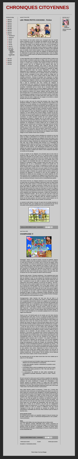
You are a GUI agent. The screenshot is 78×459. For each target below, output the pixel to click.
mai (10, 42)
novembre (11, 35)
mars (10, 46)
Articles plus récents (25, 441)
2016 (9, 60)
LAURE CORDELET (66, 27)
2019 (9, 32)
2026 (9, 19)
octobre (10, 37)
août (10, 39)
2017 (9, 58)
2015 (9, 62)
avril (10, 44)
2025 (9, 21)
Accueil (39, 441)
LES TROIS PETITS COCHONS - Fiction (36, 20)
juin (10, 41)
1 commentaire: (40, 437)
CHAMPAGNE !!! (26, 234)
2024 (9, 23)
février (10, 48)
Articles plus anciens (53, 441)
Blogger (44, 452)
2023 (9, 25)
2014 (9, 64)
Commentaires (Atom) (31, 443)
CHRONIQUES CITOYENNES (37, 7)
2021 (9, 28)
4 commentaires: (40, 227)
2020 (9, 30)
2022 (9, 26)
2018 (9, 34)
